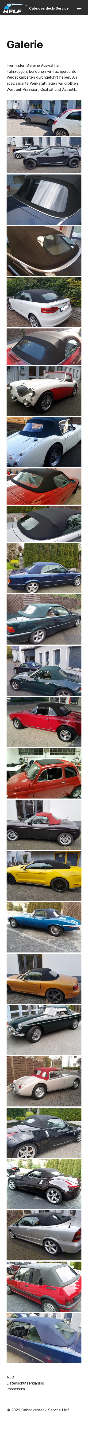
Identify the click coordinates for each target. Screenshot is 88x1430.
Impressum (16, 1389)
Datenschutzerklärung (25, 1383)
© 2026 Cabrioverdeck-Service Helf (38, 1410)
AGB (10, 1377)
